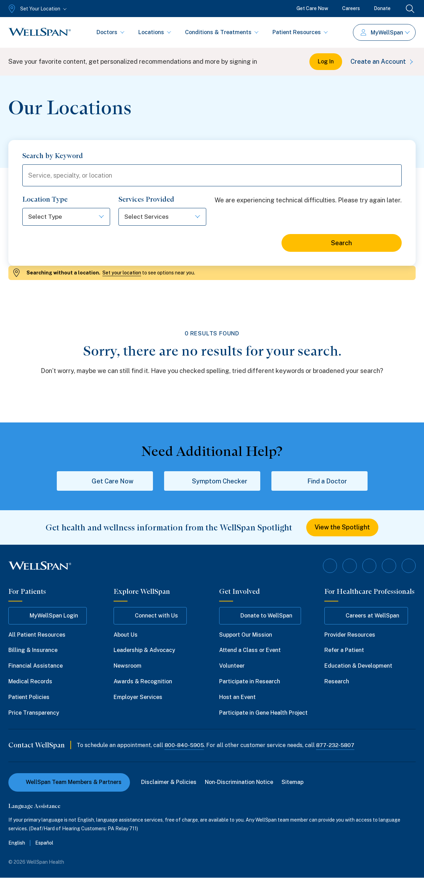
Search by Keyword (52, 155)
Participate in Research (249, 681)
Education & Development (358, 666)
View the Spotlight (342, 527)
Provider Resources (349, 634)
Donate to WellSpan (260, 616)
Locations (154, 32)
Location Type (45, 199)
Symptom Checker (212, 481)
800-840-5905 (184, 745)
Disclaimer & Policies (168, 782)
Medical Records (30, 681)
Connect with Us (150, 616)
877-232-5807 (336, 745)
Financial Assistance (35, 666)
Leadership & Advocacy (144, 650)
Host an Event (237, 697)
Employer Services (138, 697)
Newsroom (127, 666)
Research (336, 681)
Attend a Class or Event (250, 650)
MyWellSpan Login (47, 616)
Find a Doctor (319, 481)
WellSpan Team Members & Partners (69, 782)
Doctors (110, 32)
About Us (126, 634)
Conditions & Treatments (222, 32)
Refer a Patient (344, 650)
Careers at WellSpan (366, 616)
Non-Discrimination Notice (239, 782)
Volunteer (232, 666)
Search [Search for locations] (341, 243)
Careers (351, 8)
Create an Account (383, 61)
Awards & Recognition (143, 681)
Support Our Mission (245, 634)
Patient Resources (300, 32)
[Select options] (66, 217)
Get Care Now (312, 8)
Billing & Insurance (32, 650)
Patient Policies (28, 697)
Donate (382, 8)
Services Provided (146, 199)
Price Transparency (33, 712)
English (16, 843)
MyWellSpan (385, 32)
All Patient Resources (36, 634)
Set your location (121, 273)
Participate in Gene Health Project (263, 712)
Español (44, 843)
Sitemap (292, 782)
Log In (326, 61)
